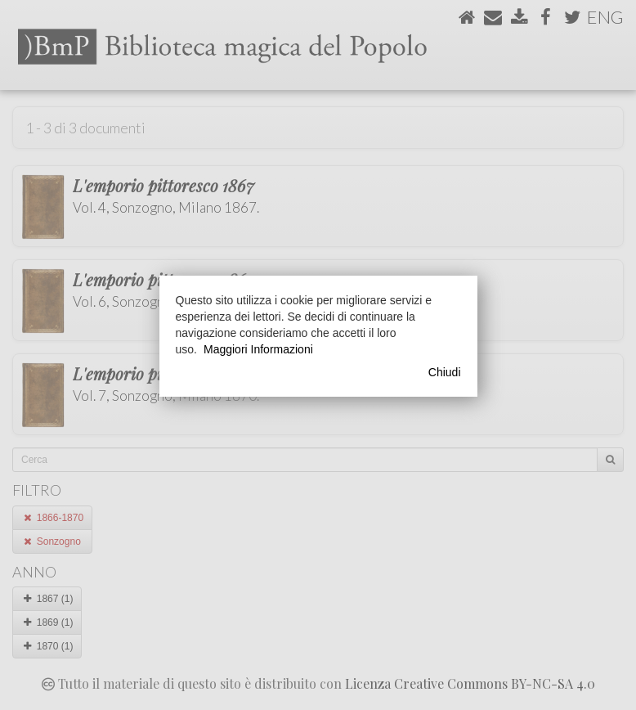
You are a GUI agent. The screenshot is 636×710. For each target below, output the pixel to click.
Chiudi (444, 372)
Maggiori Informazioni (258, 349)
